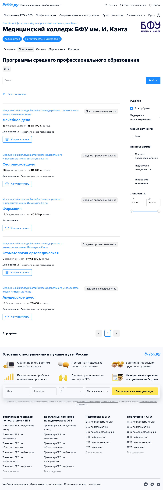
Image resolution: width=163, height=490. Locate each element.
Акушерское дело (18, 297)
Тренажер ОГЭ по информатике (54, 459)
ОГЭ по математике (138, 426)
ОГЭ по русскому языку (141, 421)
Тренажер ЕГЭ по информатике (13, 459)
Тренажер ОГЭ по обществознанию (54, 445)
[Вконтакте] (146, 484)
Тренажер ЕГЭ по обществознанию (13, 445)
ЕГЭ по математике (96, 426)
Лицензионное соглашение (46, 484)
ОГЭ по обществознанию (141, 432)
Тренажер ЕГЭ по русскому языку (18, 427)
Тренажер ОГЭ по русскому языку (60, 427)
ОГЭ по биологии (137, 437)
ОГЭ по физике (136, 447)
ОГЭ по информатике (139, 442)
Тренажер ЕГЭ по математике (13, 436)
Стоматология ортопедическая (31, 253)
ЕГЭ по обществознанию (99, 432)
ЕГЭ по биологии (95, 437)
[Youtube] (158, 484)
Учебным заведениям (15, 484)
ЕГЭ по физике (94, 447)
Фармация (12, 208)
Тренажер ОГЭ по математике (54, 436)
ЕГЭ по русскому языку (99, 421)
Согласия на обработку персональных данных (97, 401)
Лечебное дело (16, 120)
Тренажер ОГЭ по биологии (60, 452)
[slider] (131, 211)
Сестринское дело (19, 164)
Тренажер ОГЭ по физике (59, 466)
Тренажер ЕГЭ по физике (17, 466)
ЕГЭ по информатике (97, 442)
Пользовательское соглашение (82, 484)
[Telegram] (152, 484)
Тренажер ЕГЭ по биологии (19, 452)
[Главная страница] (10, 5)
